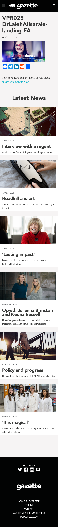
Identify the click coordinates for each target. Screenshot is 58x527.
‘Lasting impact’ (18, 254)
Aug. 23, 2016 (9, 37)
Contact (29, 509)
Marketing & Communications (29, 513)
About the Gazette (29, 501)
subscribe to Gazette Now (15, 81)
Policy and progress (22, 370)
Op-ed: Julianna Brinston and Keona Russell (27, 312)
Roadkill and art (18, 198)
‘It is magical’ (15, 422)
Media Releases (29, 517)
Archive (29, 505)
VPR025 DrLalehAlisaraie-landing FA (24, 24)
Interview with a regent (26, 146)
